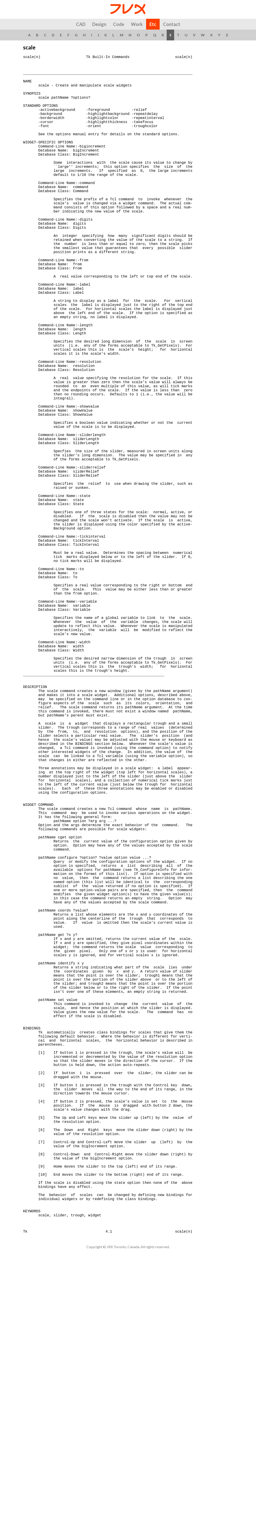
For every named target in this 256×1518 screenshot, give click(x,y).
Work (137, 24)
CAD (80, 24)
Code (118, 24)
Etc (152, 24)
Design (99, 24)
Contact (171, 24)
